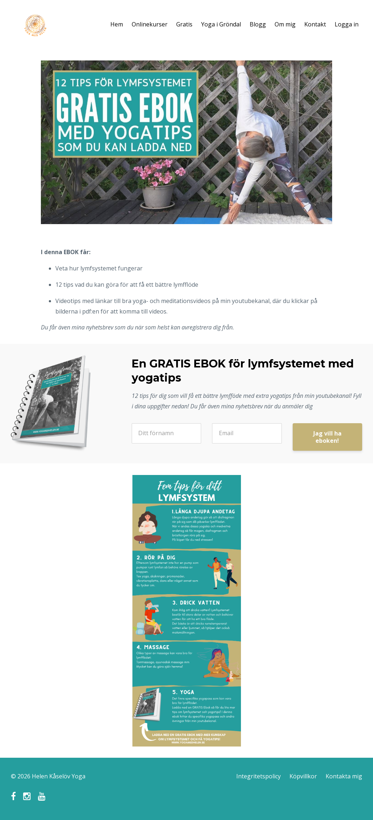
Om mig (285, 24)
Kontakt (315, 24)
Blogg (258, 24)
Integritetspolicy (258, 776)
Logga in (347, 24)
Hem (116, 24)
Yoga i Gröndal (221, 24)
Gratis (184, 24)
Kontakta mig (344, 776)
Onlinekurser (150, 24)
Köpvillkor (303, 776)
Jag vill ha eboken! (327, 437)
